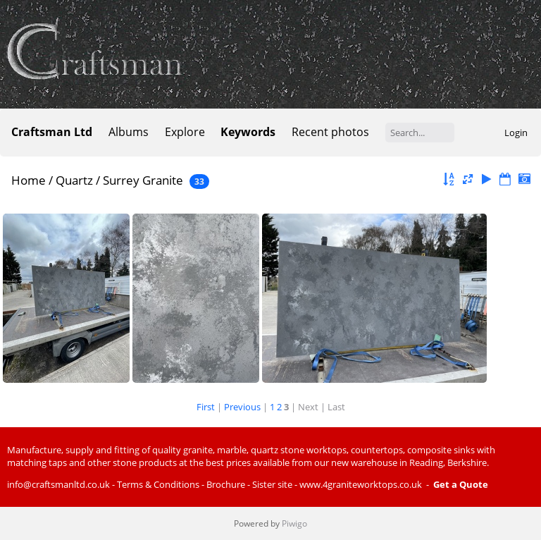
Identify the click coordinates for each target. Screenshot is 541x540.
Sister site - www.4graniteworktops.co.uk (337, 484)
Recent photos (330, 132)
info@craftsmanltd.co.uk (58, 484)
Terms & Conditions (158, 484)
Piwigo (294, 523)
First (206, 406)
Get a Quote (460, 484)
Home (28, 180)
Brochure (225, 484)
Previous (242, 406)
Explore (185, 132)
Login (516, 132)
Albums (128, 132)
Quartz (74, 180)
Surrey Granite (143, 180)
